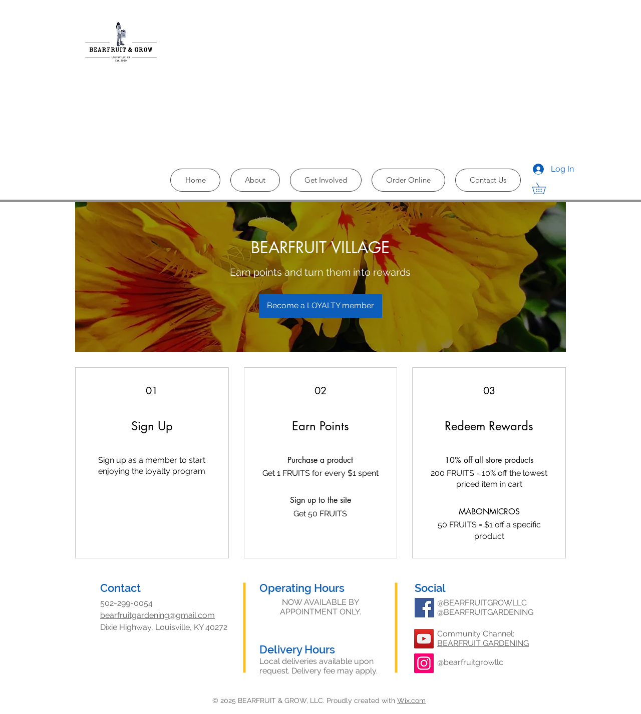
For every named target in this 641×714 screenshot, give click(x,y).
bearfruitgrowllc (473, 662)
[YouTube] (424, 638)
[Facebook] (424, 607)
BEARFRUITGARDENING (488, 612)
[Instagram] (424, 663)
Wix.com (411, 700)
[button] (544, 188)
